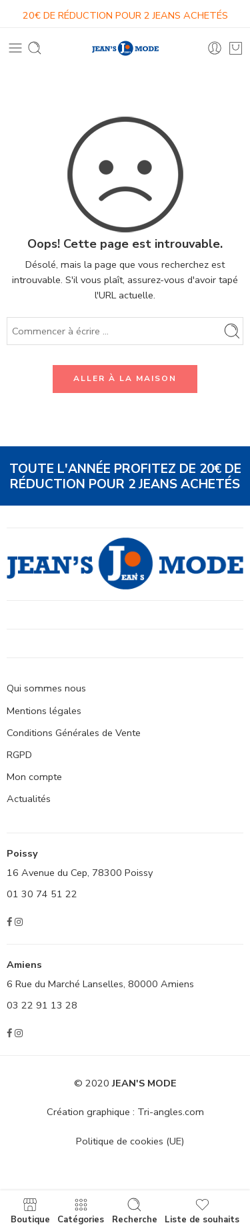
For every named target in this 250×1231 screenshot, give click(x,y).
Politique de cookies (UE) (130, 1141)
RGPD (19, 754)
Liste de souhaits (202, 1210)
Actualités (29, 798)
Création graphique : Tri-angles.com (125, 1111)
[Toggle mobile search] (34, 48)
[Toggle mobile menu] (15, 48)
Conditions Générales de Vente (74, 732)
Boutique (30, 1210)
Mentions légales (44, 710)
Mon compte (34, 776)
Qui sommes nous (46, 688)
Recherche (134, 1210)
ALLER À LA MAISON (125, 378)
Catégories (80, 1210)
